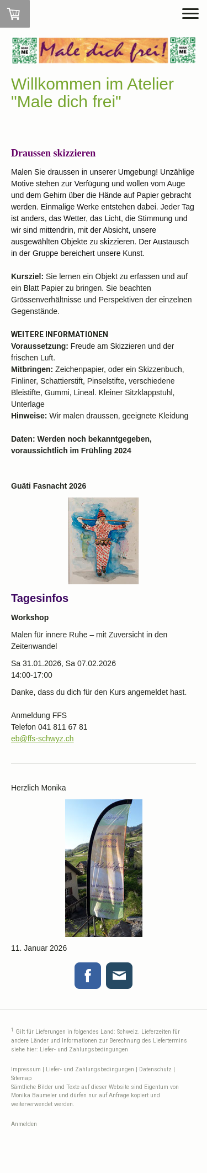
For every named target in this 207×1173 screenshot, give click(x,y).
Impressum (26, 1069)
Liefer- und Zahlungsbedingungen (84, 1049)
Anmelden (24, 1124)
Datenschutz (155, 1069)
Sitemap (21, 1078)
